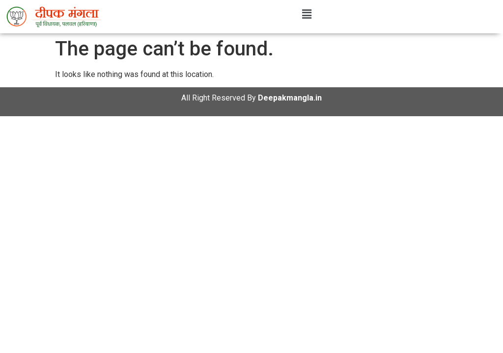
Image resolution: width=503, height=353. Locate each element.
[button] (306, 14)
